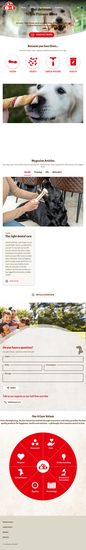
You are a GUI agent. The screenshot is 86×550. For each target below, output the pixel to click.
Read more (12, 281)
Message (8, 373)
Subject (7, 356)
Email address (51, 365)
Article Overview (43, 295)
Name (7, 365)
